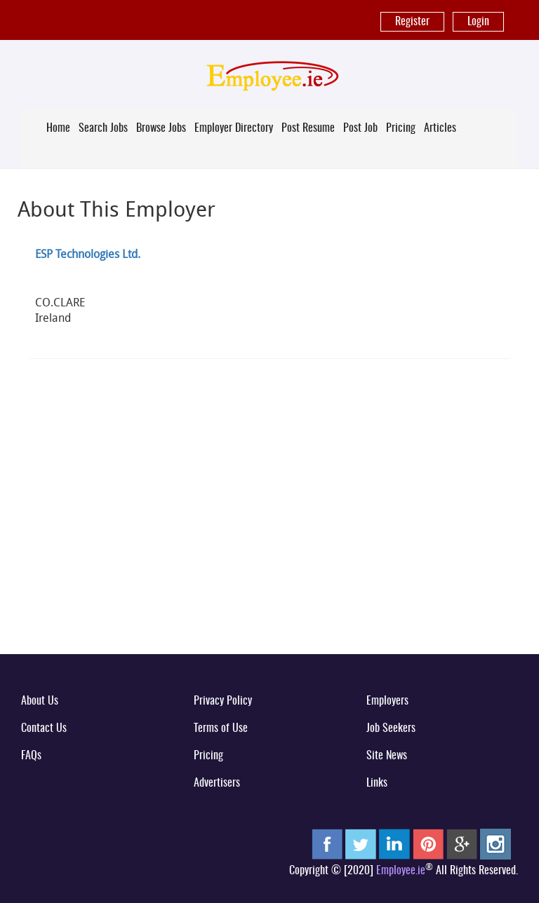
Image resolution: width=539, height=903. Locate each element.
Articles (440, 128)
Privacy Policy (223, 701)
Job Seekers (390, 728)
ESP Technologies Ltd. (87, 254)
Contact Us (44, 728)
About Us (39, 701)
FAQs (31, 755)
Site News (386, 755)
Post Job (360, 128)
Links (376, 783)
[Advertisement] (269, 533)
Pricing (400, 128)
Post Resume (308, 128)
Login (478, 21)
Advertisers (217, 783)
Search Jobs (103, 128)
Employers (387, 701)
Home (58, 128)
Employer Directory (233, 128)
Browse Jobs (161, 128)
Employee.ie (400, 870)
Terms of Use (221, 728)
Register (412, 21)
